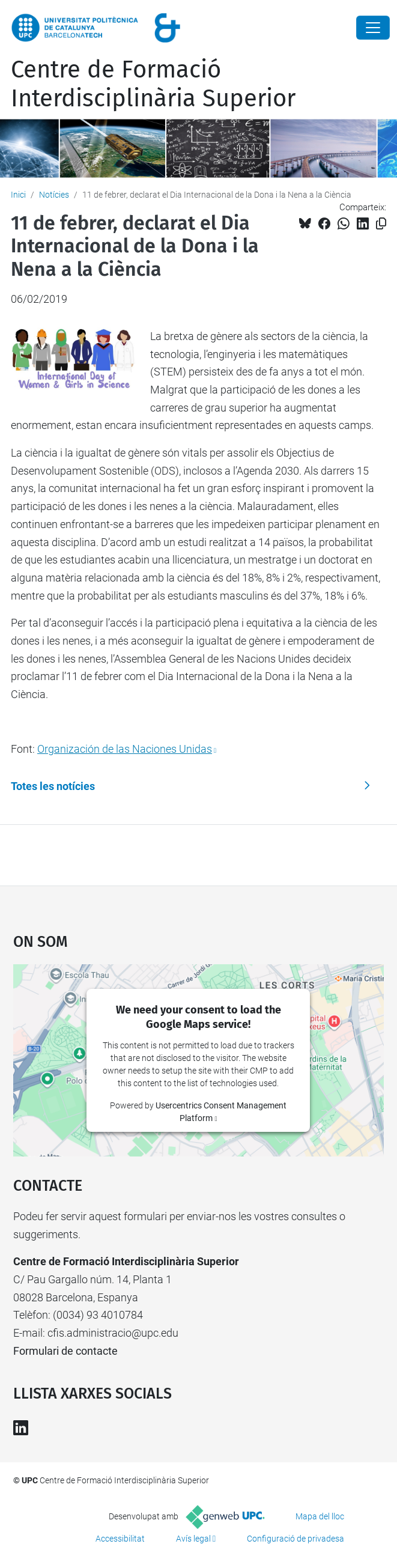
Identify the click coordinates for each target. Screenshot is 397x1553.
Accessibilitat (120, 1538)
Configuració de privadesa (295, 1538)
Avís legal (193, 1538)
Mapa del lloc (319, 1516)
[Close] (373, 28)
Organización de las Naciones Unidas (124, 749)
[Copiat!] (381, 224)
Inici (18, 194)
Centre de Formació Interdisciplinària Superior (153, 84)
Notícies (54, 194)
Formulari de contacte (65, 1351)
